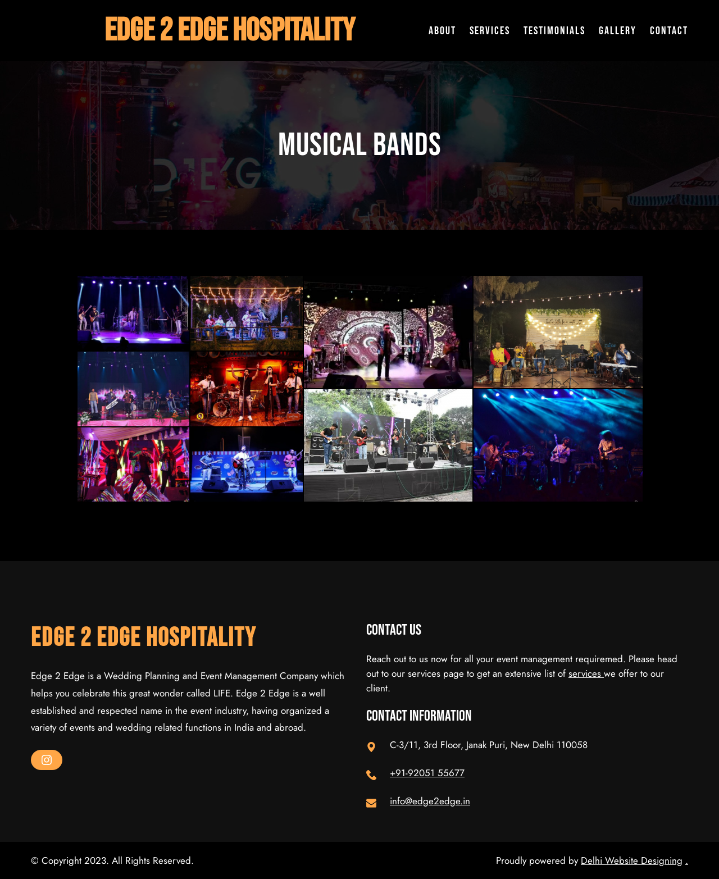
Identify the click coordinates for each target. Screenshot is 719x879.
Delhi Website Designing (631, 860)
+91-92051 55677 (427, 773)
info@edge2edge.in (430, 801)
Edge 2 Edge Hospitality (229, 30)
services (586, 673)
